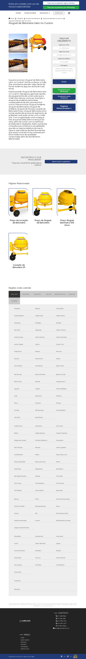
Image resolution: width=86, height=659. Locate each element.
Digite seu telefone (64, 58)
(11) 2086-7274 (61, 621)
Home (18, 13)
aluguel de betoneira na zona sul (53, 18)
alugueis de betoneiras (33, 18)
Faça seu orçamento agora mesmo (61, 3)
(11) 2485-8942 (61, 616)
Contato (59, 13)
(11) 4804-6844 (61, 626)
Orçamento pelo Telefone (64, 97)
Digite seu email (64, 51)
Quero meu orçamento (61, 161)
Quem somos (30, 13)
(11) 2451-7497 (61, 618)
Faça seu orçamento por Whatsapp (61, 7)
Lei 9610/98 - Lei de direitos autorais (43, 606)
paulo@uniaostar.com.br (61, 628)
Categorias (20, 18)
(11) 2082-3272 (61, 623)
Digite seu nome (64, 45)
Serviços (44, 13)
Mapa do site (25, 649)
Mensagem (64, 65)
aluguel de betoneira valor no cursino (20, 21)
